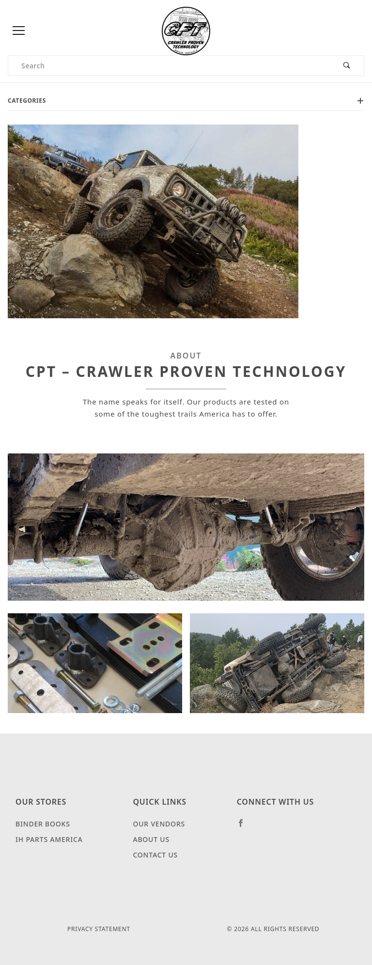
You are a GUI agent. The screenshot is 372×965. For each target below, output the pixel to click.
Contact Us (155, 854)
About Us (151, 839)
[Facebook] (245, 827)
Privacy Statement (98, 929)
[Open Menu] (19, 31)
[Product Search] (169, 65)
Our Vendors (159, 823)
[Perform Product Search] (347, 65)
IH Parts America (49, 839)
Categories (186, 100)
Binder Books (43, 823)
